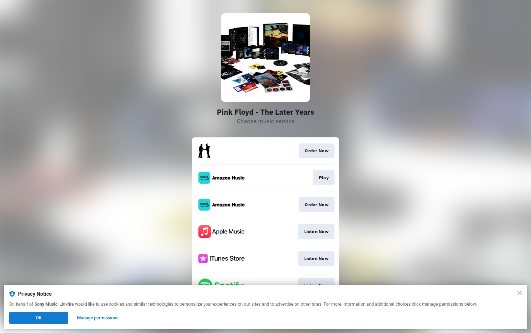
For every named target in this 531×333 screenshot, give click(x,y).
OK (39, 317)
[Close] (519, 293)
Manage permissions (98, 317)
